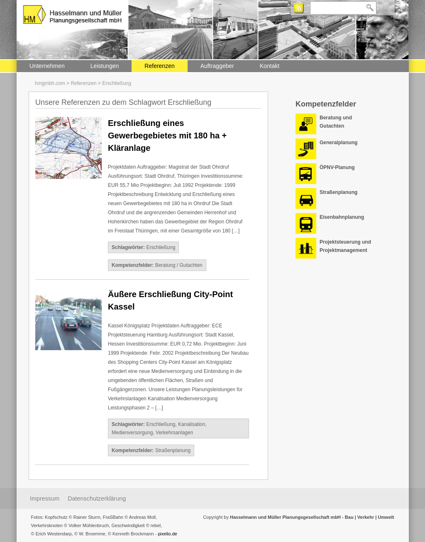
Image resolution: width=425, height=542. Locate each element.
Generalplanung (338, 142)
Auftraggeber (217, 66)
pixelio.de (167, 533)
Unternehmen (47, 66)
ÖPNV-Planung (337, 167)
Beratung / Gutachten (179, 265)
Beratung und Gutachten (336, 122)
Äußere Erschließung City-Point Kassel (170, 300)
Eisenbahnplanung (342, 217)
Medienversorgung (132, 433)
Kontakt (269, 66)
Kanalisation (191, 424)
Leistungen (104, 66)
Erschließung (116, 83)
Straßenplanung (173, 450)
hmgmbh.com (50, 83)
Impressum (44, 498)
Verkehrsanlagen (174, 433)
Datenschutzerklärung (97, 498)
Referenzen (159, 66)
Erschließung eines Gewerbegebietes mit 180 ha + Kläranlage (167, 135)
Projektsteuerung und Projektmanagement (345, 246)
